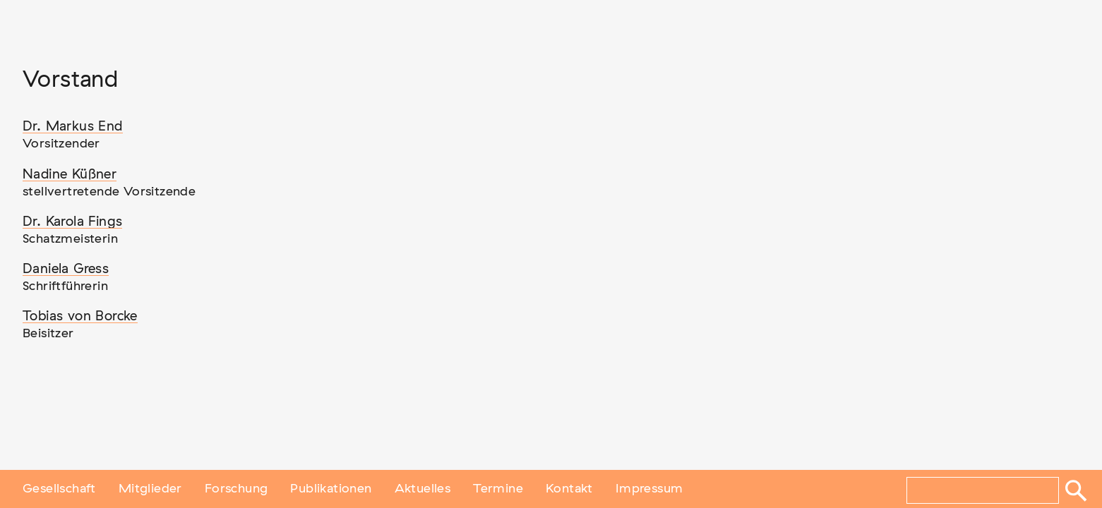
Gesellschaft (59, 489)
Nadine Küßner (69, 174)
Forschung (236, 489)
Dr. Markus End (73, 126)
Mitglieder (150, 489)
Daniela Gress (66, 269)
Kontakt (569, 489)
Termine (498, 489)
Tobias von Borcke (80, 316)
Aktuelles (423, 489)
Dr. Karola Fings (72, 222)
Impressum (649, 489)
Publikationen (330, 489)
